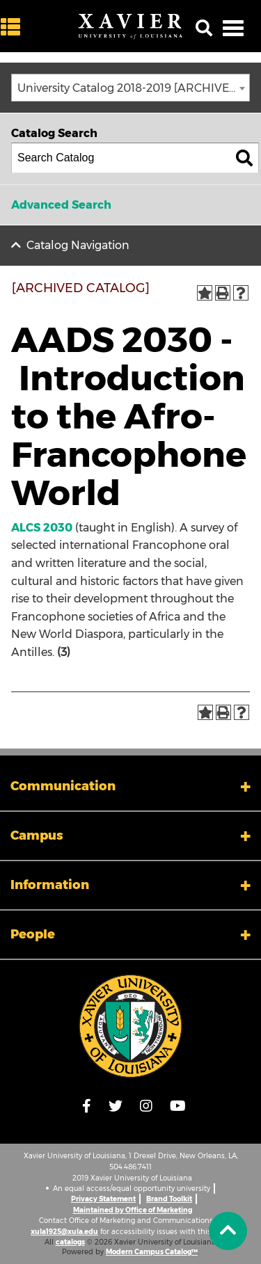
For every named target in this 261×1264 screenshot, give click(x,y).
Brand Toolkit (169, 1198)
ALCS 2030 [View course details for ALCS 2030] (41, 527)
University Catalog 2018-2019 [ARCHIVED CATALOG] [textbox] (133, 88)
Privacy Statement (103, 1198)
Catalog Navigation (77, 245)
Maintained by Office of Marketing (132, 1210)
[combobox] (130, 88)
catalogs (70, 1242)
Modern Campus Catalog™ (152, 1251)
